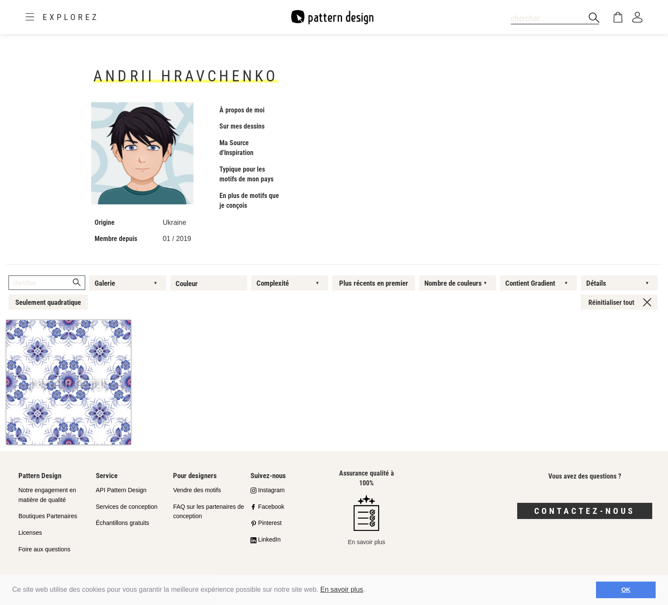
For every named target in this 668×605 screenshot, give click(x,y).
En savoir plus (341, 589)
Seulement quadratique (48, 302)
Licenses (30, 532)
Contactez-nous (584, 511)
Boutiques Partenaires (47, 516)
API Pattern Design (121, 490)
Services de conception (127, 506)
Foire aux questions (44, 549)
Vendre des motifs (197, 490)
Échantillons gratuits (122, 522)
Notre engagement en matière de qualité (47, 495)
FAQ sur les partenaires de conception (208, 511)
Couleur (187, 283)
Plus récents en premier (373, 283)
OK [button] (626, 589)
